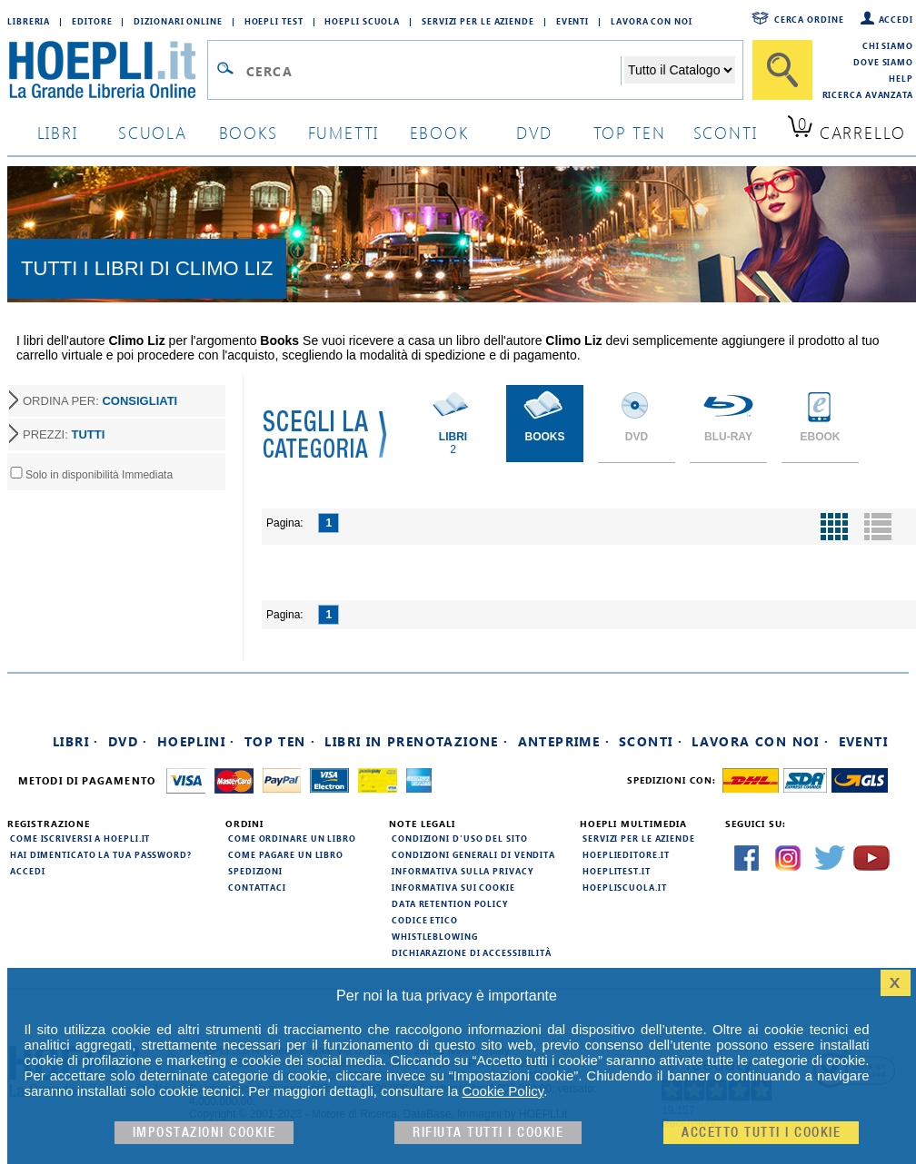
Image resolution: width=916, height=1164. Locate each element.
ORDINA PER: (100, 401)
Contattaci (257, 887)
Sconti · (650, 741)
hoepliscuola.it (624, 887)
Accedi (896, 19)
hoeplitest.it (616, 870)
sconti (725, 132)
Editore (92, 20)
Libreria (28, 20)
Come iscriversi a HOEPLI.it (80, 838)
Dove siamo (883, 61)
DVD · (128, 741)
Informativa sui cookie (453, 887)
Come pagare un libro (286, 854)
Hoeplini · (196, 741)
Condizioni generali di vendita (473, 854)
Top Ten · (280, 741)
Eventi (572, 20)
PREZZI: (64, 434)
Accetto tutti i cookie (761, 1132)
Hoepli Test (274, 20)
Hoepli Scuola (362, 20)
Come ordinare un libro (292, 838)
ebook (439, 132)
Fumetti (344, 132)
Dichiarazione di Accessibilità (472, 952)
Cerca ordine (809, 19)
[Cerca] (782, 70)
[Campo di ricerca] (433, 70)
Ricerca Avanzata (867, 94)
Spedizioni (255, 870)
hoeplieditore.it (625, 854)
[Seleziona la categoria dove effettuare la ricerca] (679, 70)
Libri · (76, 741)
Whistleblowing (435, 936)
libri (57, 132)
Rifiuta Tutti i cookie (488, 1132)
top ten (629, 132)
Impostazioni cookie (204, 1132)
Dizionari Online (178, 20)
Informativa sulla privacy (462, 870)
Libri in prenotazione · (416, 741)
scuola (152, 132)
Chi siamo (887, 45)
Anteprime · (564, 741)
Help (901, 78)
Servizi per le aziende (478, 20)
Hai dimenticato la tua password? (101, 854)
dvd (534, 132)
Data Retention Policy (450, 903)
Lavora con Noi (651, 20)
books (248, 132)
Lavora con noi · (760, 741)
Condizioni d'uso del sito (460, 838)
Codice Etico (425, 919)
